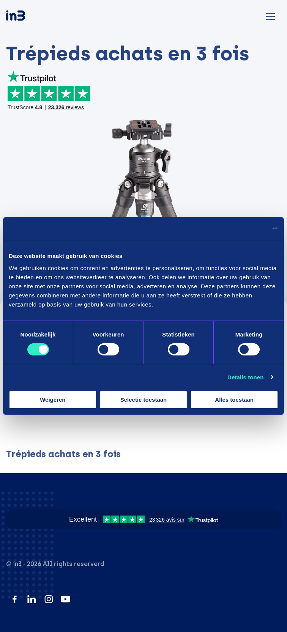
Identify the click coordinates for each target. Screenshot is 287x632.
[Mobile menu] (270, 15)
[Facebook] (14, 599)
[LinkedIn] (31, 599)
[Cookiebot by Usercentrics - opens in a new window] (245, 228)
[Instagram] (48, 599)
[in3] (29, 17)
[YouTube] (65, 599)
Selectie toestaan (143, 399)
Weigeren (52, 399)
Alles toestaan (234, 399)
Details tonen (245, 377)
